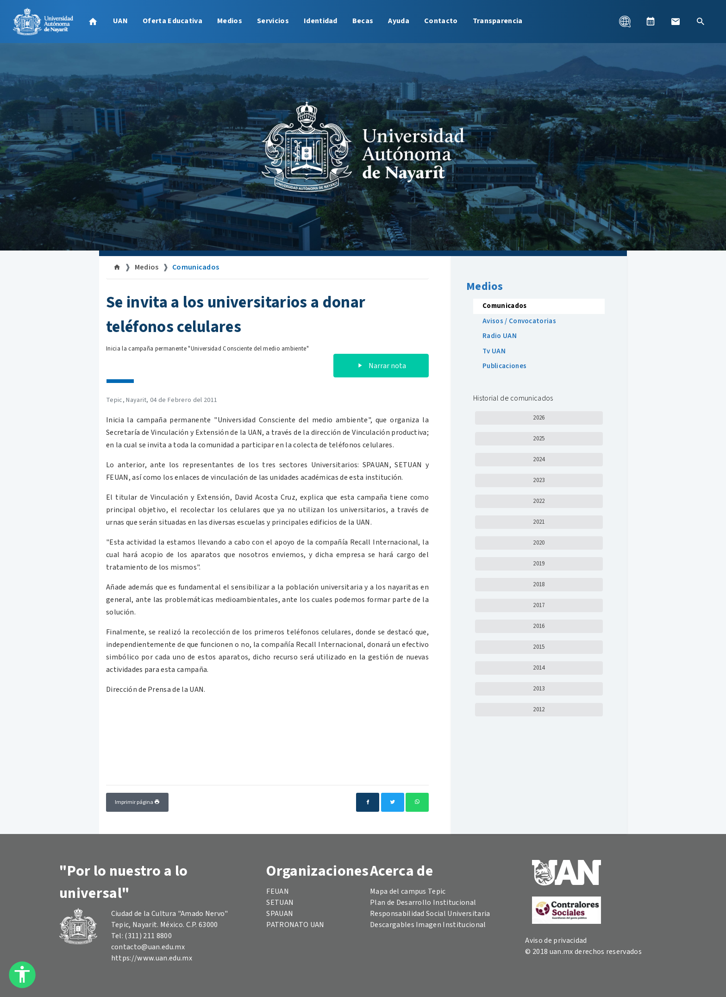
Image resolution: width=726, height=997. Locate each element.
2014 (538, 668)
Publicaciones (504, 366)
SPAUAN (279, 914)
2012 (538, 709)
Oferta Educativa (172, 21)
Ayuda (398, 21)
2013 (538, 688)
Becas (363, 21)
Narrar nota (381, 366)
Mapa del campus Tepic (408, 891)
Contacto (441, 21)
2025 (538, 438)
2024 (538, 459)
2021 (538, 522)
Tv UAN (494, 351)
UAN (120, 21)
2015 (538, 647)
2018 (538, 584)
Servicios (273, 21)
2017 (538, 605)
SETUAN (280, 902)
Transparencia (498, 21)
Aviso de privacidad (556, 940)
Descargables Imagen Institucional (428, 925)
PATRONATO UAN (295, 925)
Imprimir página (137, 802)
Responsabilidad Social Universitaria (430, 914)
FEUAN (277, 891)
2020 (538, 543)
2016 (538, 626)
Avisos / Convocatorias (519, 321)
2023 (538, 480)
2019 (538, 563)
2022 (538, 501)
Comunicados (195, 267)
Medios (229, 21)
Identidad (321, 21)
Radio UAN (499, 336)
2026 (538, 418)
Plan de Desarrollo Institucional (423, 902)
